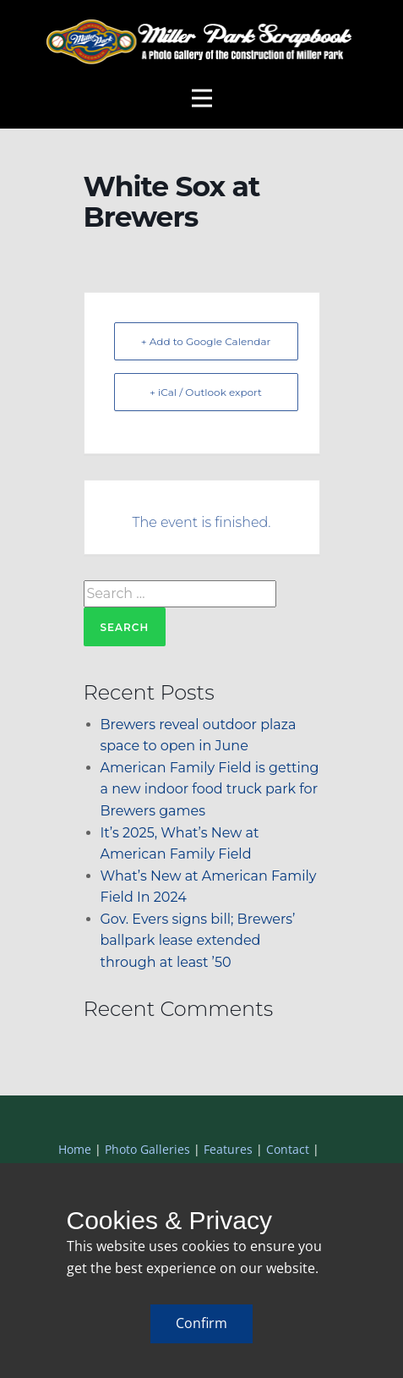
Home (74, 1149)
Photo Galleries (147, 1149)
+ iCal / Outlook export (206, 392)
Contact (287, 1149)
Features (228, 1149)
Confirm (201, 1323)
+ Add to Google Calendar (206, 341)
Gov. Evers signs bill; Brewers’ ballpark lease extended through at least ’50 (198, 940)
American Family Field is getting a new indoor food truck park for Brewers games (210, 789)
